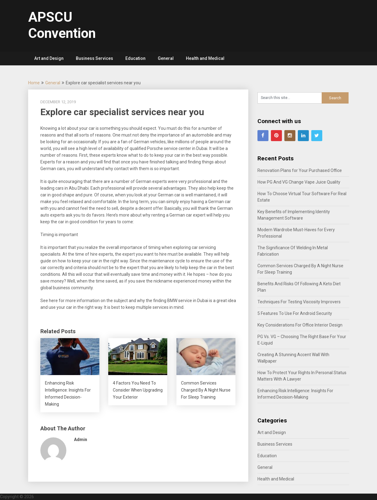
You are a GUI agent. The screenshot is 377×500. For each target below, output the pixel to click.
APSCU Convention (62, 25)
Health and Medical (205, 58)
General (166, 58)
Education (135, 58)
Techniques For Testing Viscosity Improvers (299, 301)
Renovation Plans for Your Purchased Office (299, 170)
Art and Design (49, 58)
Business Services (94, 58)
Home (34, 82)
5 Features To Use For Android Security (294, 313)
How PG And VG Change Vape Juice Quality (298, 182)
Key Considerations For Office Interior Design (299, 325)
